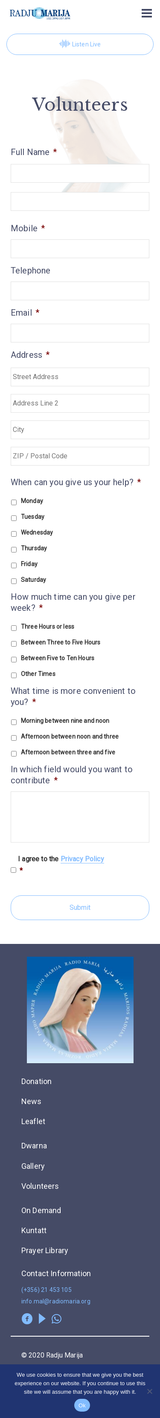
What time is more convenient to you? (73, 696)
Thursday (34, 548)
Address (30, 355)
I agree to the (61, 865)
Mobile (28, 228)
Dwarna (34, 1145)
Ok (82, 1405)
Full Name (34, 152)
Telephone (30, 270)
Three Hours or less (47, 626)
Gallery (33, 1166)
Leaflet (33, 1121)
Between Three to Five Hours (60, 642)
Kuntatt (34, 1230)
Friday (29, 564)
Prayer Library (44, 1250)
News (31, 1101)
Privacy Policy (82, 859)
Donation (36, 1081)
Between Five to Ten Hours (57, 658)
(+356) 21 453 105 (46, 1289)
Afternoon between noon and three (70, 736)
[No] (149, 1391)
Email (25, 313)
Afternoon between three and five (68, 752)
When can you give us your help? (76, 482)
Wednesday (37, 532)
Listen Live (80, 44)
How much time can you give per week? (73, 602)
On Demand (41, 1210)
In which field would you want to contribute (72, 774)
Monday (32, 501)
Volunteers (40, 1186)
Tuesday (32, 516)
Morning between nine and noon (65, 720)
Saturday (33, 579)
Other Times (38, 673)
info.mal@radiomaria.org (55, 1301)
